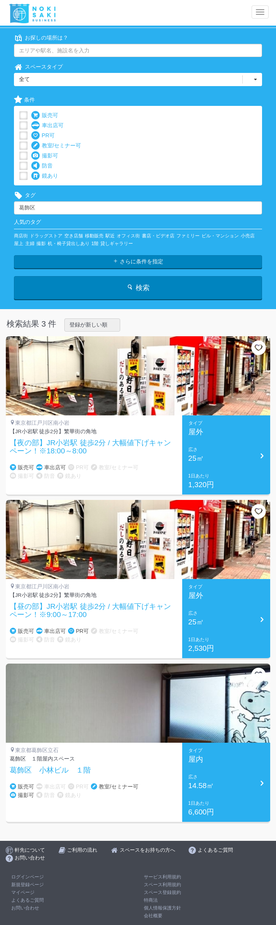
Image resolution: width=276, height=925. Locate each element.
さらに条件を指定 (138, 261)
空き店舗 (73, 236)
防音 (42, 166)
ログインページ (27, 877)
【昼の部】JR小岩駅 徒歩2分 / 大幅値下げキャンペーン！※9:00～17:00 (90, 611)
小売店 (248, 236)
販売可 (44, 115)
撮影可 (44, 156)
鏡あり (44, 176)
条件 (24, 99)
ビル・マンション (220, 236)
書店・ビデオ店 (158, 236)
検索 (137, 288)
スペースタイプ (38, 66)
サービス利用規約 (162, 877)
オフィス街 (128, 236)
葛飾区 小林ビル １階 (50, 770)
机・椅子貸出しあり (69, 243)
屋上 (18, 243)
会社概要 (153, 915)
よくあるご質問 (27, 900)
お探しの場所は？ (41, 37)
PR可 (43, 135)
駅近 (110, 236)
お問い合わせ (25, 908)
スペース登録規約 (162, 892)
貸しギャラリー (116, 243)
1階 (95, 243)
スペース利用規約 (162, 884)
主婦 (29, 243)
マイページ (22, 892)
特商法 (151, 900)
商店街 (21, 236)
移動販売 (94, 236)
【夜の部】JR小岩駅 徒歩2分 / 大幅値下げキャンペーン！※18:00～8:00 (90, 447)
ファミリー (188, 236)
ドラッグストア (46, 236)
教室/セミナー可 (56, 146)
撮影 (41, 243)
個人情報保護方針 (162, 908)
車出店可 (47, 125)
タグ (25, 195)
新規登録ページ (27, 884)
